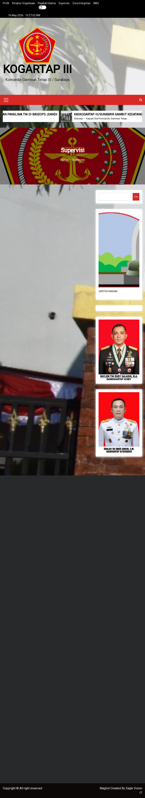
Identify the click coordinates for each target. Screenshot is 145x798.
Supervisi (64, 3)
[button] (140, 100)
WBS (96, 3)
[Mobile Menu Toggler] (6, 100)
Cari (136, 196)
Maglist (105, 788)
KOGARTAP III (37, 69)
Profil (6, 3)
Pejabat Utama (47, 3)
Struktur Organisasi (23, 3)
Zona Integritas (81, 3)
